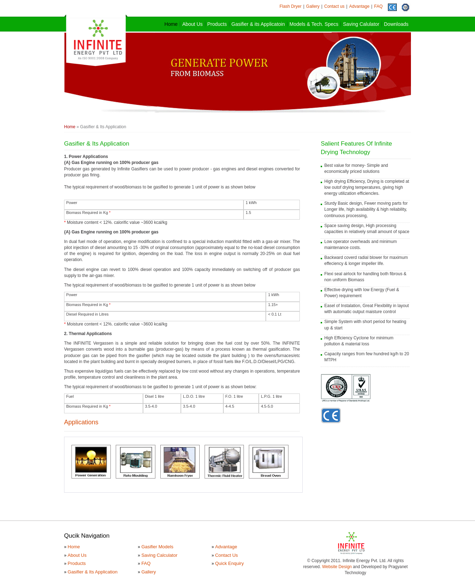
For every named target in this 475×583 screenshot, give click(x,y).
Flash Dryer (291, 6)
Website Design (337, 566)
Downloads (396, 24)
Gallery (313, 6)
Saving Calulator (361, 24)
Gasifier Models (157, 546)
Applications (81, 422)
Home (171, 24)
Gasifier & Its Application (93, 571)
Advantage (359, 6)
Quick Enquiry (229, 563)
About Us (192, 24)
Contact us (334, 6)
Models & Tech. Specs (314, 24)
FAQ (378, 6)
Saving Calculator (159, 555)
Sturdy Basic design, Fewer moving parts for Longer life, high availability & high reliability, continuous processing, (365, 209)
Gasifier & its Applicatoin (258, 24)
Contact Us (226, 555)
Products (217, 24)
